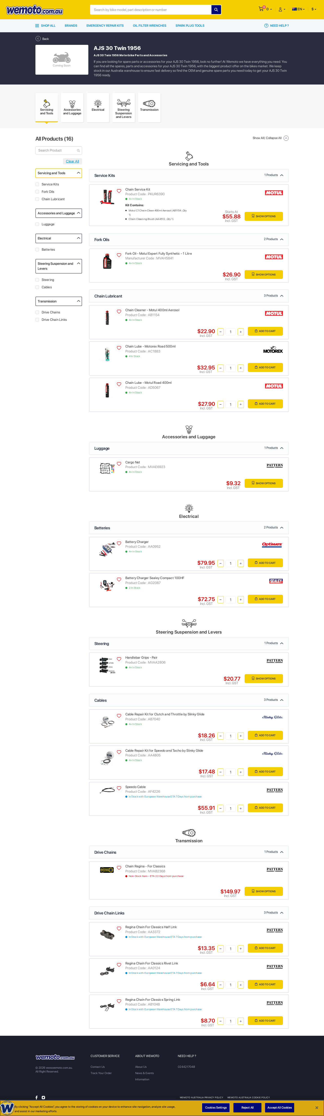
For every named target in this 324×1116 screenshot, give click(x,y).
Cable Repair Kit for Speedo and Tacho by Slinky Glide (164, 752)
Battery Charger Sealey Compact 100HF (155, 579)
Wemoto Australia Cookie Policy (249, 1098)
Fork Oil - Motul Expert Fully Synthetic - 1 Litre (158, 255)
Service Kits (50, 186)
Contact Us (98, 1068)
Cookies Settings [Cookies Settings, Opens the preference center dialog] (216, 1109)
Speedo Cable (135, 788)
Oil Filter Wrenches (149, 25)
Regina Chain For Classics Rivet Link (151, 965)
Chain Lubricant (53, 200)
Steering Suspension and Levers (55, 267)
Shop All (45, 25)
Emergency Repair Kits (105, 25)
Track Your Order (101, 1074)
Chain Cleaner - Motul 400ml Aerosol (152, 312)
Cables (47, 289)
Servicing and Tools (51, 174)
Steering (48, 281)
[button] (269, 9)
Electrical (44, 240)
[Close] (317, 1109)
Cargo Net (132, 464)
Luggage (48, 226)
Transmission (47, 303)
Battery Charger (137, 543)
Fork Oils (48, 193)
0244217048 (186, 1068)
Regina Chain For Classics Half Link (151, 928)
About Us (141, 1068)
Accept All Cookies (279, 1109)
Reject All (247, 1109)
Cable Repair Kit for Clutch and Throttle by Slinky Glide (165, 716)
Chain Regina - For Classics (145, 868)
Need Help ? (276, 26)
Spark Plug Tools (190, 25)
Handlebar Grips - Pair (141, 659)
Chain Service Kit (137, 191)
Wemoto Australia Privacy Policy (202, 1098)
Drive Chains (51, 314)
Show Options (262, 218)
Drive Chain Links (54, 321)
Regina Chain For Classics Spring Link (152, 1001)
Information (142, 1080)
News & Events (144, 1074)
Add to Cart (264, 332)
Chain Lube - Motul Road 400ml (148, 384)
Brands (71, 25)
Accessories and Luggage (56, 215)
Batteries (48, 251)
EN (297, 9)
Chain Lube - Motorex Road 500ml (150, 348)
